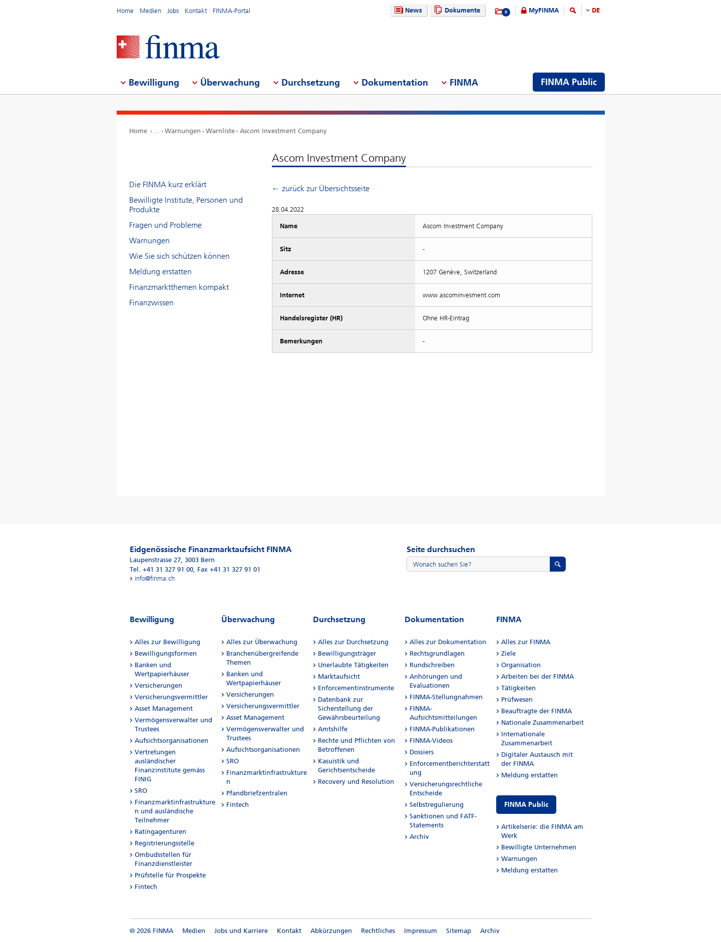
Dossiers (422, 752)
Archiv (419, 836)
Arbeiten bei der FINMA (537, 676)
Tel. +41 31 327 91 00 (161, 569)
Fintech (146, 886)
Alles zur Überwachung (261, 642)
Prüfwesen (517, 699)
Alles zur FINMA (525, 642)
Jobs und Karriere (241, 930)
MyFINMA (544, 10)
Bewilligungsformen (166, 653)
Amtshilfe (332, 729)
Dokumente (456, 10)
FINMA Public (526, 804)
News (407, 10)
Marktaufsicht (339, 676)
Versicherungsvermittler (171, 697)
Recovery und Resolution (356, 781)
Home (125, 11)
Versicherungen (158, 685)
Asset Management (164, 708)
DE (596, 10)
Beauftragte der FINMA (536, 711)
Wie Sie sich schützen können (179, 256)
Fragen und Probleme (165, 225)
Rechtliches (378, 930)
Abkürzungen (331, 930)
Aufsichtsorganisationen (171, 740)
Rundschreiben (432, 665)
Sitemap (458, 930)
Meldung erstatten (160, 271)
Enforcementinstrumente (356, 688)
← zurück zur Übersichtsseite (321, 188)
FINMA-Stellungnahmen (446, 697)
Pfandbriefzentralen (256, 793)
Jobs (173, 11)
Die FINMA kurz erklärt (167, 184)
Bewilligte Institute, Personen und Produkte (186, 204)
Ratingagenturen (160, 831)
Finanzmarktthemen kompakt (179, 287)
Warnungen (183, 131)
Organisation (521, 665)
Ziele (508, 653)
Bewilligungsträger (347, 653)
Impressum (420, 930)
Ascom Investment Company (283, 131)
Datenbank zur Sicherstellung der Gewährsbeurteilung (349, 708)
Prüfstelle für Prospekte (170, 875)
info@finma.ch (155, 578)
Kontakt (196, 11)
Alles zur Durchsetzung (353, 642)
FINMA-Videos (431, 740)
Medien (150, 11)
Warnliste (220, 131)
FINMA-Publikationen (442, 729)
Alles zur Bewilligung (167, 642)
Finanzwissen (151, 302)
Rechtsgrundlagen (437, 653)
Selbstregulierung (437, 804)
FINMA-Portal (231, 11)
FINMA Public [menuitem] (569, 82)
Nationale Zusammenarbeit (542, 722)
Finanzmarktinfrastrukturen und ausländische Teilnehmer (175, 811)
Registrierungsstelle (164, 843)
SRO (141, 790)
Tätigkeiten (518, 688)
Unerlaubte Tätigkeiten (353, 665)
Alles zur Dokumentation (448, 642)
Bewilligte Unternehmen (538, 847)
